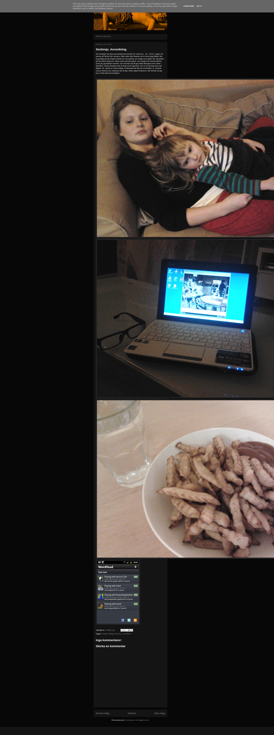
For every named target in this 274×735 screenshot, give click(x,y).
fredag (104, 634)
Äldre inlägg (159, 713)
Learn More (188, 6)
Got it (199, 6)
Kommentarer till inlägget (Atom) (137, 720)
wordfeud (127, 634)
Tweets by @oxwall (103, 36)
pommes (117, 634)
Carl (106, 630)
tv (122, 634)
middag (110, 634)
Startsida (132, 713)
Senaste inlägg (102, 713)
